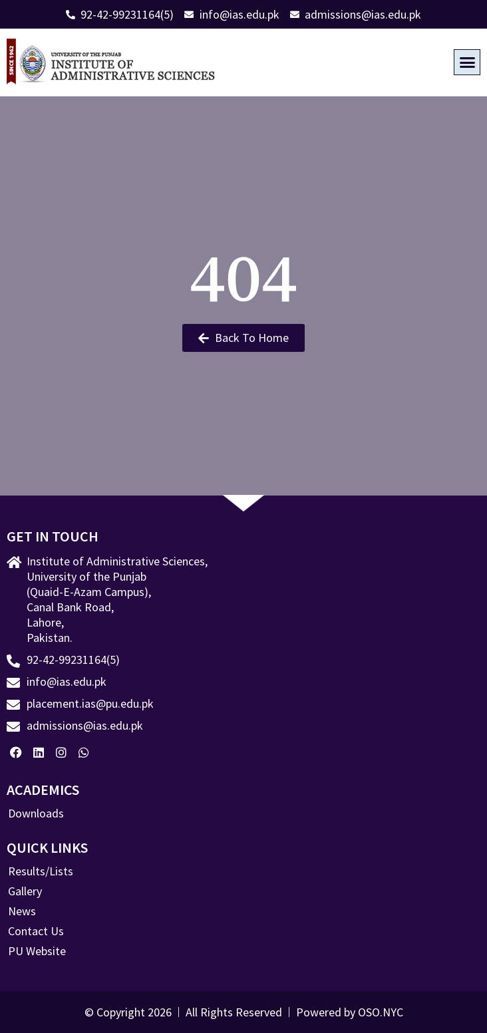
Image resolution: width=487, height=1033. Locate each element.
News (22, 911)
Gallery (25, 891)
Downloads (36, 813)
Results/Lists (40, 871)
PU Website (37, 951)
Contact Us (36, 931)
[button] (467, 62)
